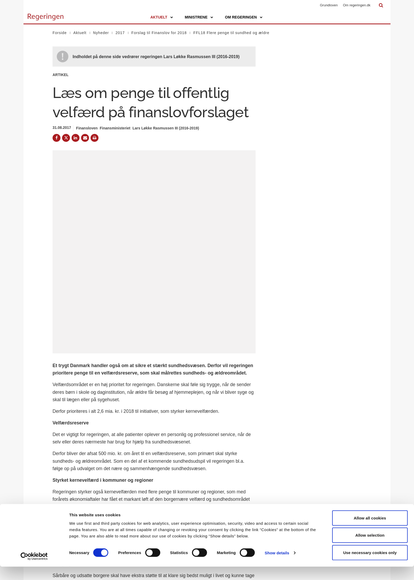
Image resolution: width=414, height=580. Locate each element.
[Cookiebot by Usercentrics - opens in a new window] (34, 570)
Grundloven (329, 5)
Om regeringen (241, 17)
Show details (277, 566)
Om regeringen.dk (356, 5)
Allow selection (370, 548)
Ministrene (196, 17)
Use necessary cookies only (370, 566)
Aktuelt (158, 17)
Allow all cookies (370, 531)
